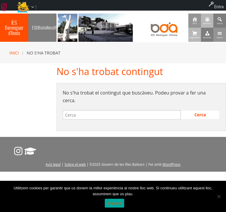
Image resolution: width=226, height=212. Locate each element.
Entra (219, 6)
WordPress (171, 164)
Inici (14, 53)
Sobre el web (75, 164)
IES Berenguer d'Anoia (14, 28)
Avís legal (53, 164)
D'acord (114, 203)
